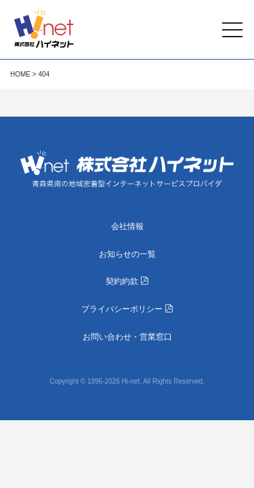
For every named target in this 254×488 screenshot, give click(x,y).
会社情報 (127, 226)
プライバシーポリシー (127, 309)
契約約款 (127, 281)
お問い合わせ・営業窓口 (127, 337)
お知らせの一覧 (127, 254)
